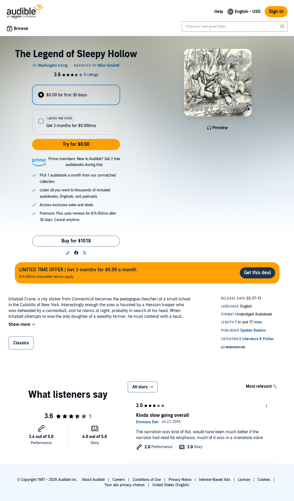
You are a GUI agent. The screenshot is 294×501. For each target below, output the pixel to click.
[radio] (76, 95)
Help (218, 11)
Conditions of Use (147, 479)
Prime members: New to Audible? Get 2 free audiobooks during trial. (84, 162)
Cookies (264, 479)
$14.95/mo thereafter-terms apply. (78, 273)
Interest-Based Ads (214, 479)
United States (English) (170, 485)
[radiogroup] (76, 110)
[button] (68, 253)
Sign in (276, 11)
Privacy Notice (180, 479)
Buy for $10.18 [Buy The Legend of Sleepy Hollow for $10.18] (76, 241)
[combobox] (235, 26)
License (244, 479)
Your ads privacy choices (125, 485)
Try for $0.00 (76, 144)
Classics (21, 343)
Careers (118, 479)
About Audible (93, 479)
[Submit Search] (283, 26)
